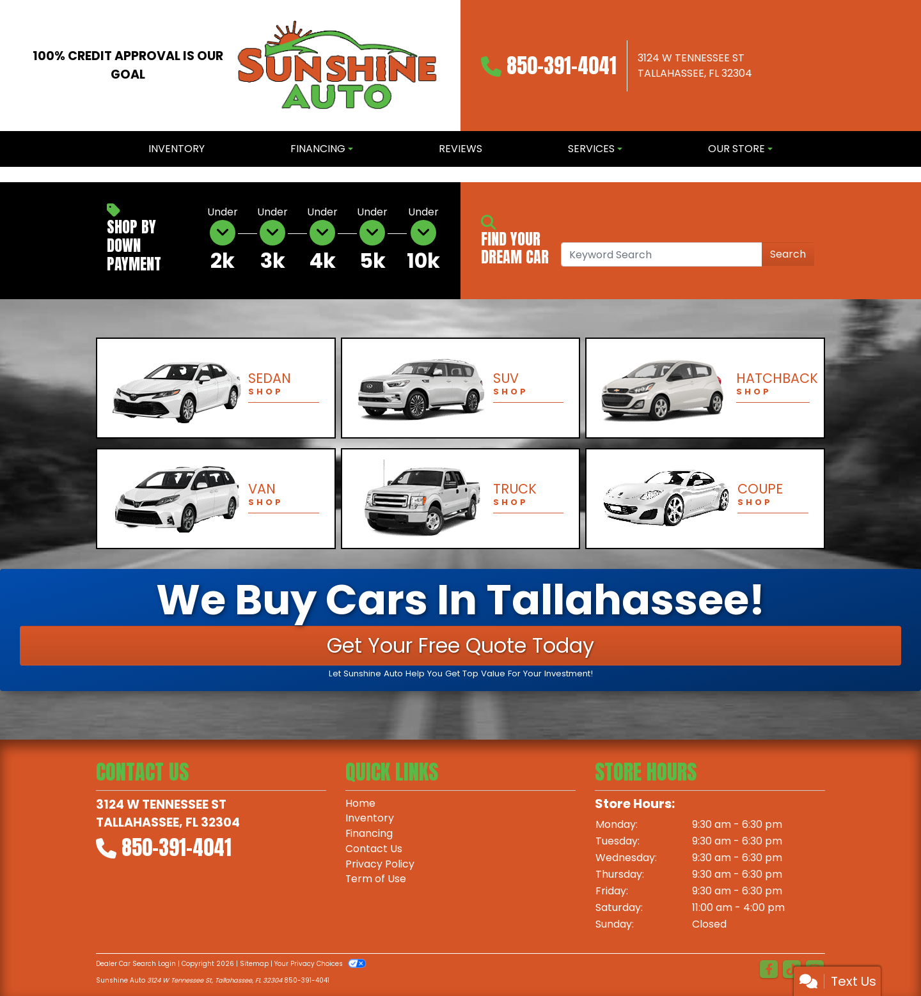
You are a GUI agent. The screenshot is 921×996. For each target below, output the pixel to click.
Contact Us (373, 849)
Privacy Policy (379, 864)
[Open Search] (661, 254)
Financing (369, 834)
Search (788, 254)
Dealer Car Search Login (136, 964)
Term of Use (376, 880)
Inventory (369, 818)
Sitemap (254, 964)
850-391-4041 (562, 65)
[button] (11, 174)
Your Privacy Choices (320, 964)
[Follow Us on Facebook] (769, 969)
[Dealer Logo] (337, 65)
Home (360, 803)
